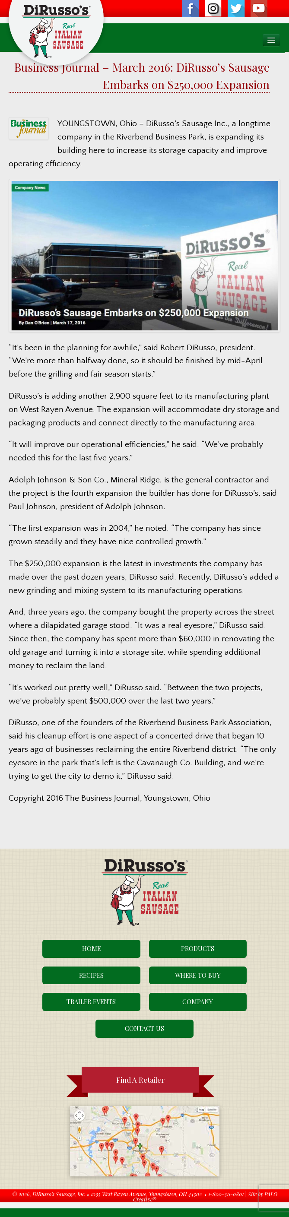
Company (197, 1001)
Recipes (91, 975)
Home (91, 948)
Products (197, 948)
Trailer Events (91, 1001)
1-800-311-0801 (226, 1194)
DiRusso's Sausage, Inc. (59, 1194)
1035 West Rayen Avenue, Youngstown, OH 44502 (146, 1194)
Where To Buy (198, 975)
